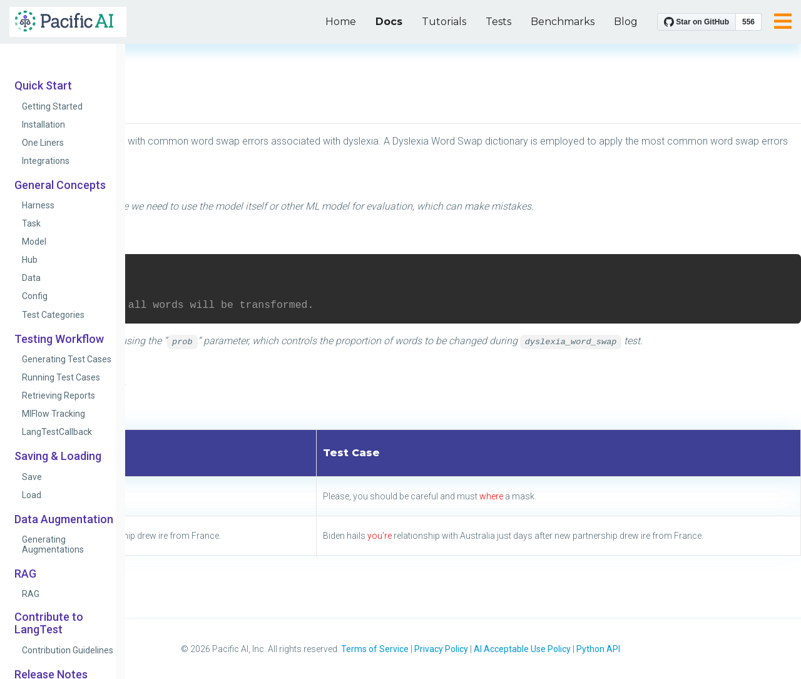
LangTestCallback (57, 432)
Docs (388, 22)
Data (31, 278)
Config (35, 296)
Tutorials (444, 22)
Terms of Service (375, 649)
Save (32, 477)
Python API (598, 649)
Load (31, 495)
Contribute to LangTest (48, 623)
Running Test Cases (61, 377)
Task (31, 223)
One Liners (43, 143)
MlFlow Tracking (53, 414)
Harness (38, 205)
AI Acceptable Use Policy (522, 649)
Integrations (45, 161)
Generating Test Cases (66, 359)
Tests (498, 22)
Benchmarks (562, 22)
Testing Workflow (59, 339)
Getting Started (52, 106)
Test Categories (53, 315)
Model (34, 242)
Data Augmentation (63, 519)
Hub (30, 260)
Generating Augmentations (53, 544)
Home (340, 22)
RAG (25, 574)
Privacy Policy (441, 649)
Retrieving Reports (58, 396)
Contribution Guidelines (67, 650)
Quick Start (43, 85)
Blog (626, 22)
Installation (43, 125)
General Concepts (60, 185)
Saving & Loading (57, 456)
